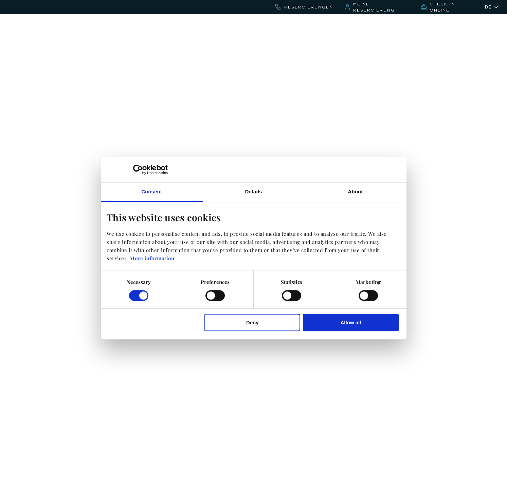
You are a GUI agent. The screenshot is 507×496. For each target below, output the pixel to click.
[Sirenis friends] (468, 28)
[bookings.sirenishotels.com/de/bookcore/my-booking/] (377, 7)
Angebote (291, 26)
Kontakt (327, 26)
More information (152, 258)
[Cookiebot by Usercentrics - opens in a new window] (138, 170)
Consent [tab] (151, 191)
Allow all (351, 322)
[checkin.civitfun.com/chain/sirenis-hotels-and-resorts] (447, 7)
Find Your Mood (412, 26)
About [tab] (355, 191)
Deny (252, 322)
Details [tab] (253, 191)
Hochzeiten (364, 26)
